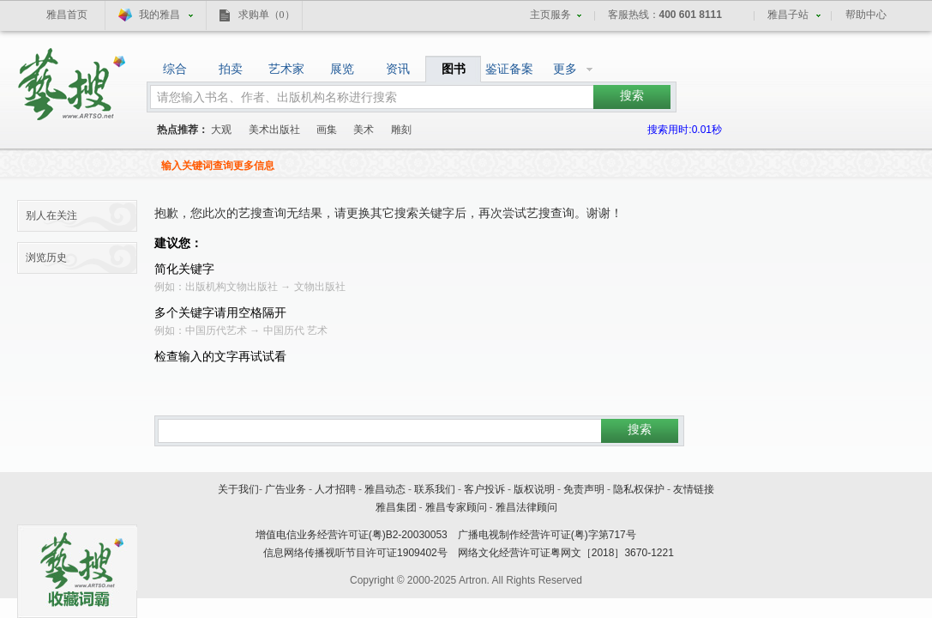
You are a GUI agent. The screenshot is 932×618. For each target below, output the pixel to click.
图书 (454, 69)
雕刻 (401, 130)
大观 (221, 130)
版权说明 (534, 489)
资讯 (398, 69)
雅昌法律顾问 (526, 507)
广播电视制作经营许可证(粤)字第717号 (547, 535)
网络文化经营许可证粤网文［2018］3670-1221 (566, 553)
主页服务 (550, 15)
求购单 (266, 15)
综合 (175, 69)
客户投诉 (484, 489)
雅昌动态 (385, 489)
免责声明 (583, 489)
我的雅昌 (159, 15)
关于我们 (238, 489)
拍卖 (231, 69)
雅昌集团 (396, 507)
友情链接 (693, 489)
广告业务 (285, 489)
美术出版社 (274, 130)
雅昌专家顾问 (456, 507)
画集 (326, 130)
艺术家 (286, 69)
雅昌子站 (788, 15)
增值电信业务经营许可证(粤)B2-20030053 (352, 535)
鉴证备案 (509, 69)
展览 (342, 69)
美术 (363, 130)
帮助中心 (866, 15)
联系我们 (434, 489)
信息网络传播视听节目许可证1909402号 (355, 553)
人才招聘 (335, 489)
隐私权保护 (638, 489)
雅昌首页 (66, 15)
